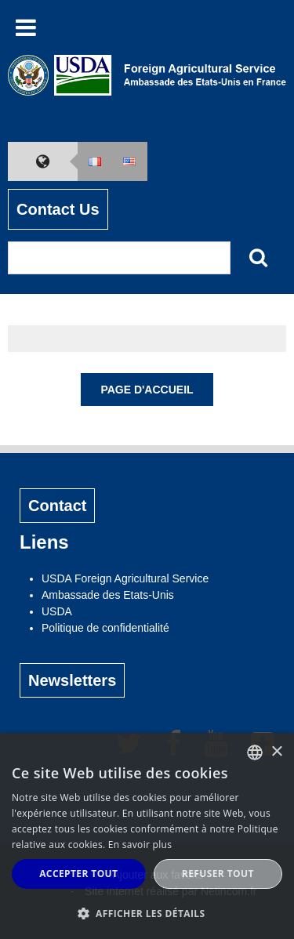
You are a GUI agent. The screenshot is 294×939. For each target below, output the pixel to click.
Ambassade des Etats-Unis (108, 595)
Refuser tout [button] (218, 873)
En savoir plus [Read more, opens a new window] (140, 844)
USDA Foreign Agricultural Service (125, 578)
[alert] (147, 836)
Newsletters (72, 680)
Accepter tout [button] (78, 873)
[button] (147, 913)
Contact (57, 505)
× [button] (276, 752)
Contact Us (58, 209)
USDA (57, 611)
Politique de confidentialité (105, 628)
